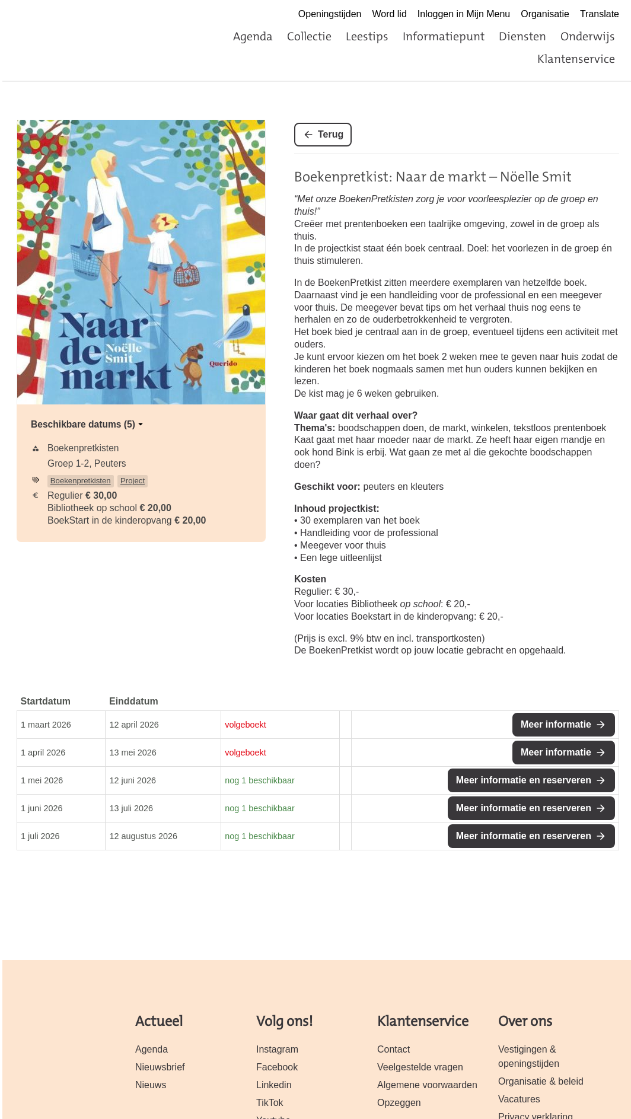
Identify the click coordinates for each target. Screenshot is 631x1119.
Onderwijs (587, 36)
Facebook (277, 1067)
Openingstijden (330, 14)
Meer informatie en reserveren (523, 780)
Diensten (522, 36)
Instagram (277, 1049)
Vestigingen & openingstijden (528, 1056)
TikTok (269, 1103)
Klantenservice (576, 58)
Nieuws (150, 1085)
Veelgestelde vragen (420, 1067)
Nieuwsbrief (160, 1067)
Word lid (389, 14)
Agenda (253, 36)
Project (132, 480)
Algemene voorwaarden (427, 1085)
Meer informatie (556, 724)
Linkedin (274, 1085)
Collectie (309, 36)
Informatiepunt (444, 36)
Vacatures (519, 1099)
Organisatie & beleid (541, 1081)
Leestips (367, 36)
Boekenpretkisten (80, 480)
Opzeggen (399, 1103)
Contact (393, 1049)
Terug (330, 134)
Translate (599, 14)
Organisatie (545, 14)
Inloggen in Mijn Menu (464, 14)
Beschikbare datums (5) (88, 424)
